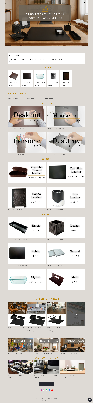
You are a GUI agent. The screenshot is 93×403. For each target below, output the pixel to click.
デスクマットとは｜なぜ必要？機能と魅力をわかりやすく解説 (46, 50)
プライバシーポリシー (40, 398)
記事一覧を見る (46, 384)
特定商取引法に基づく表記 (52, 398)
